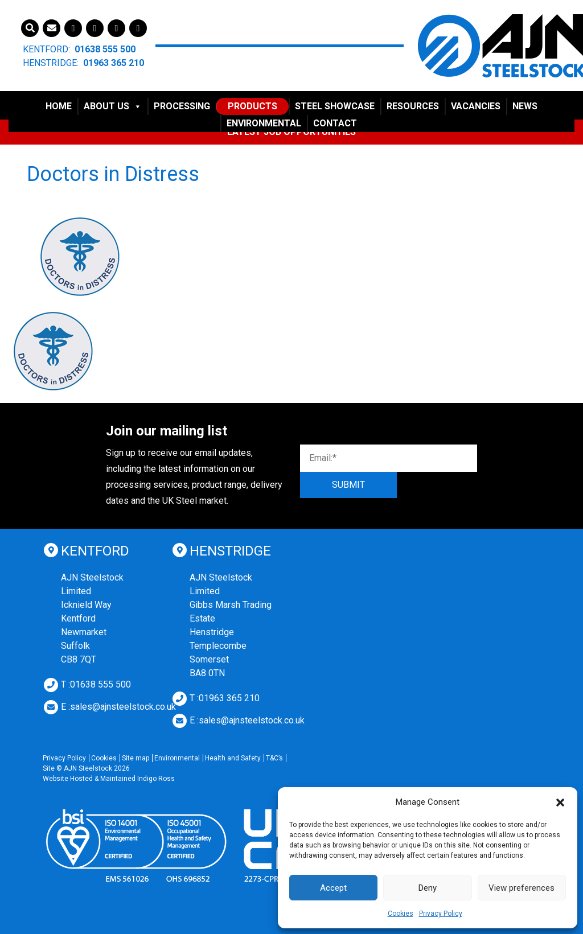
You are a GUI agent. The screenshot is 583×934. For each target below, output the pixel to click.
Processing (182, 106)
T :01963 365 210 (225, 698)
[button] (560, 802)
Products (252, 106)
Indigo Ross (156, 779)
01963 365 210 (113, 62)
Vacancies (475, 106)
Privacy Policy (440, 913)
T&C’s (274, 758)
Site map (135, 758)
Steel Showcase (335, 106)
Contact (335, 123)
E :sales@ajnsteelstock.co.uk (118, 706)
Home (59, 106)
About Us (113, 106)
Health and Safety (233, 758)
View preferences (521, 888)
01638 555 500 (105, 49)
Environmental (264, 123)
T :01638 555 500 (96, 684)
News (524, 106)
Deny (427, 888)
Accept (333, 888)
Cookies (400, 913)
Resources (413, 106)
